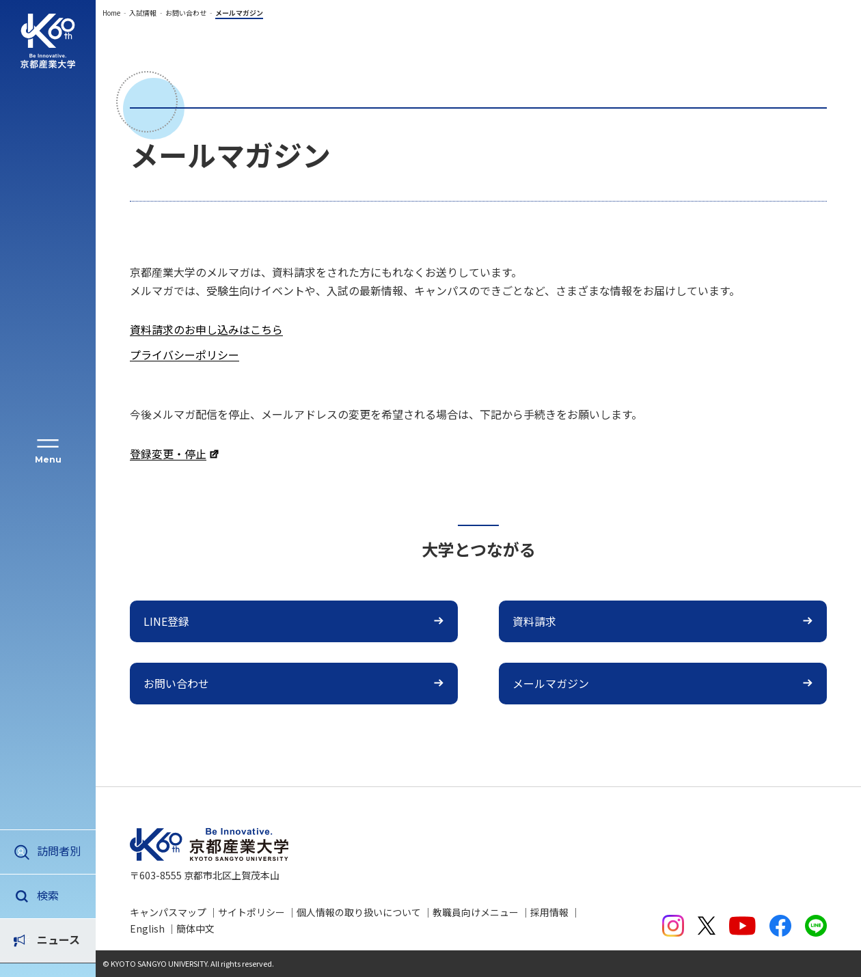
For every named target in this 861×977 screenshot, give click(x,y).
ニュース (58, 895)
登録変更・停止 (168, 453)
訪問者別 (59, 850)
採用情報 (549, 912)
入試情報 (142, 13)
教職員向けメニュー (476, 912)
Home (111, 13)
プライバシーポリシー (184, 354)
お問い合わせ (185, 13)
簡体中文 (195, 928)
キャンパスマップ (168, 912)
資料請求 (534, 621)
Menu (48, 459)
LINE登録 (166, 621)
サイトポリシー (251, 912)
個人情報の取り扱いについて (359, 912)
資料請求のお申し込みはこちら (206, 329)
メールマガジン (550, 683)
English (147, 928)
